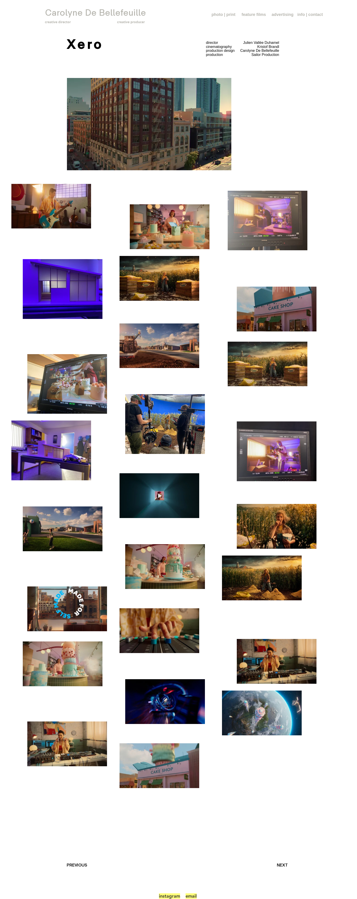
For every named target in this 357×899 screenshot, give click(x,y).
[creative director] (66, 22)
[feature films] (254, 14)
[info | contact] (310, 14)
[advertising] (282, 14)
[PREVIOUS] (78, 865)
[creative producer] (121, 22)
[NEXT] (283, 865)
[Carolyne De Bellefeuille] (95, 13)
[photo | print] (223, 14)
